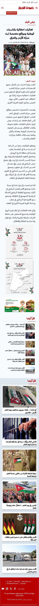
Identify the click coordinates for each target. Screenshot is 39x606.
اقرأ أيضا (31, 318)
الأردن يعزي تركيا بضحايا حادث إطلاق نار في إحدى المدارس (16, 369)
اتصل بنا (9, 581)
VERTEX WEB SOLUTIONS (14, 600)
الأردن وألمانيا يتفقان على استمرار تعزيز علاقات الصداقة (15, 360)
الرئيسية (23, 583)
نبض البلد (30, 22)
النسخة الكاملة (11, 13)
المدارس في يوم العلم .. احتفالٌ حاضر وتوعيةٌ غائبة (14, 352)
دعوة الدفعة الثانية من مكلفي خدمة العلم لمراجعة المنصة (16, 343)
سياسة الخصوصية (12, 583)
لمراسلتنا (17, 581)
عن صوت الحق (26, 581)
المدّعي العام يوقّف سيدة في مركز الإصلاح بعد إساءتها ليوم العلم (15, 334)
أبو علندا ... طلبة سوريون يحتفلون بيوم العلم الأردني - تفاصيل (15, 325)
